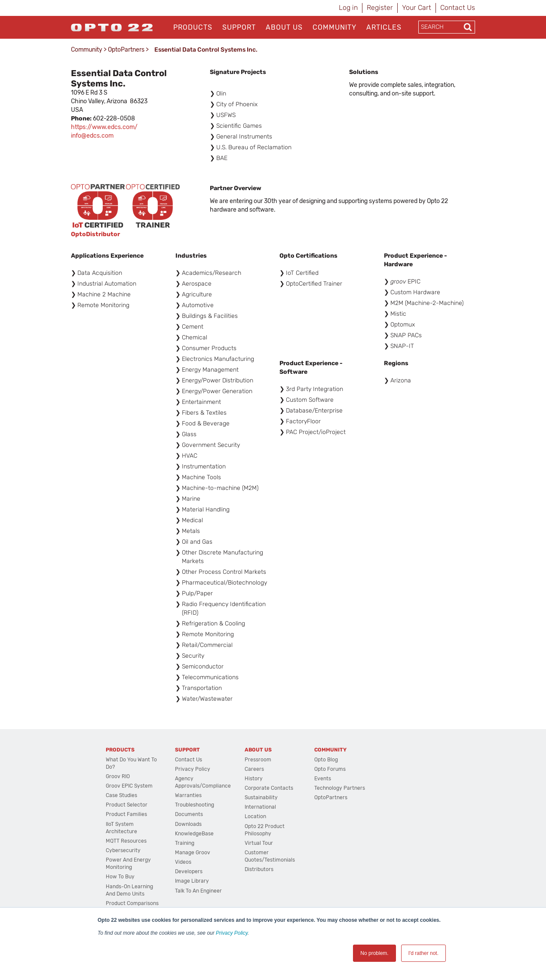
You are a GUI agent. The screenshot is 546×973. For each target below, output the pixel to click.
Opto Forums (330, 769)
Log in (348, 7)
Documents (189, 814)
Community (334, 27)
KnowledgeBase (194, 834)
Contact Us (457, 7)
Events (322, 779)
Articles (384, 27)
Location (255, 816)
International (260, 807)
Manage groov (192, 853)
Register (380, 7)
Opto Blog (326, 760)
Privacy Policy (232, 933)
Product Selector (126, 805)
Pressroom (258, 760)
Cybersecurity (123, 850)
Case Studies (121, 795)
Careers (254, 769)
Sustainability (261, 797)
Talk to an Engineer (198, 891)
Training (184, 843)
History (254, 779)
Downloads (188, 824)
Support (239, 27)
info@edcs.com (92, 135)
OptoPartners (126, 49)
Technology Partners (339, 788)
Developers (188, 871)
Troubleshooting (194, 805)
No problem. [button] (374, 953)
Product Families (126, 814)
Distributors (259, 869)
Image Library (192, 881)
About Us (284, 27)
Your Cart (416, 7)
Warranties (188, 795)
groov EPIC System (129, 786)
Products (192, 27)
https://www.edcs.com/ (104, 127)
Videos (183, 862)
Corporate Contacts (269, 788)
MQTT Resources (126, 841)
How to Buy (120, 877)
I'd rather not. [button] (423, 953)
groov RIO (118, 776)
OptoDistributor (95, 234)
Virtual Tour (259, 843)
